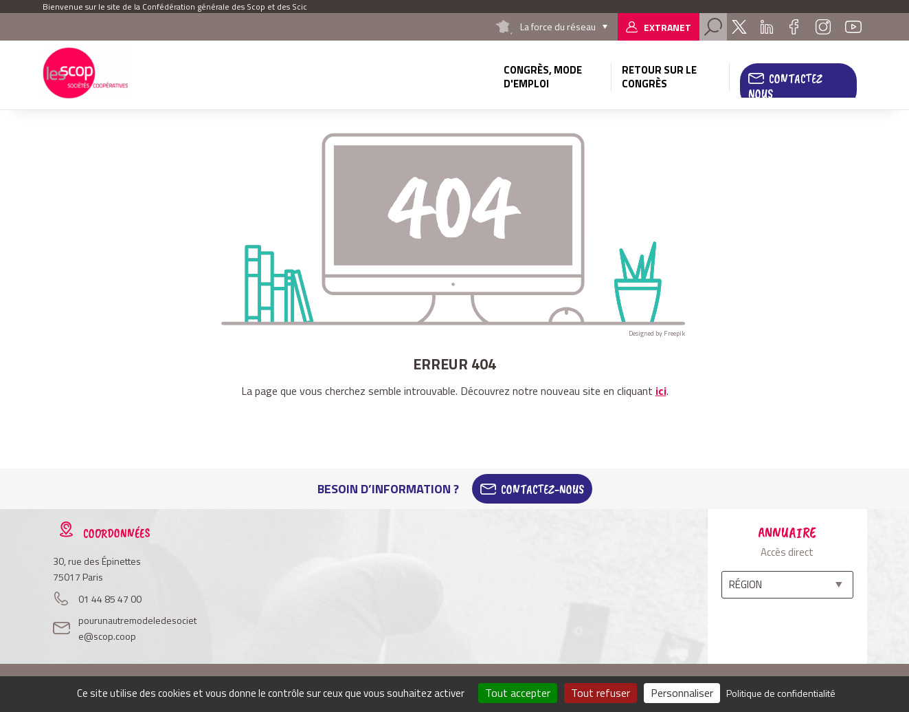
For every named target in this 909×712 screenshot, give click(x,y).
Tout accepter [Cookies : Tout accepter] (517, 692)
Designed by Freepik (657, 333)
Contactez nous (785, 86)
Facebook (794, 27)
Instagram (823, 27)
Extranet (667, 27)
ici (660, 390)
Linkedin (766, 27)
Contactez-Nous (542, 489)
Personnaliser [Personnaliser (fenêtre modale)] (682, 692)
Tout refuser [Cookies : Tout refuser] (600, 692)
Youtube (853, 27)
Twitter (739, 27)
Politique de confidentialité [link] (780, 693)
